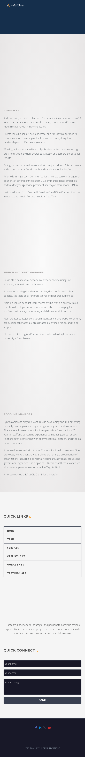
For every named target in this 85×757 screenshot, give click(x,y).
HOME (10, 530)
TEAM (10, 539)
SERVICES (13, 547)
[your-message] (42, 687)
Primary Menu (78, 5)
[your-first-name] (42, 663)
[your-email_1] (42, 672)
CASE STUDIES (16, 556)
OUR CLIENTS (15, 564)
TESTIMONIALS (16, 573)
